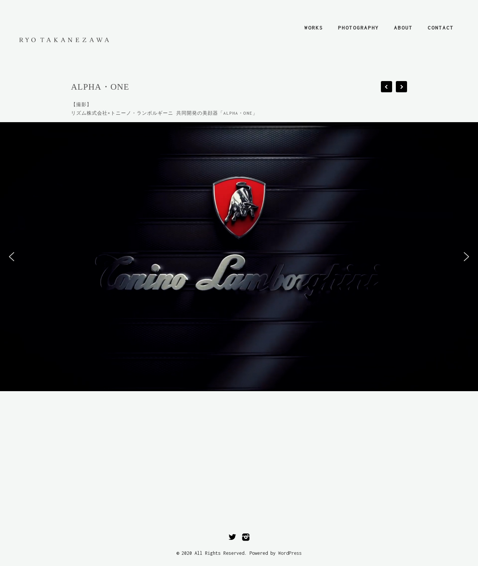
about (403, 28)
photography (358, 28)
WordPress (290, 553)
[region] (239, 256)
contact (441, 28)
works (313, 28)
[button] (12, 257)
